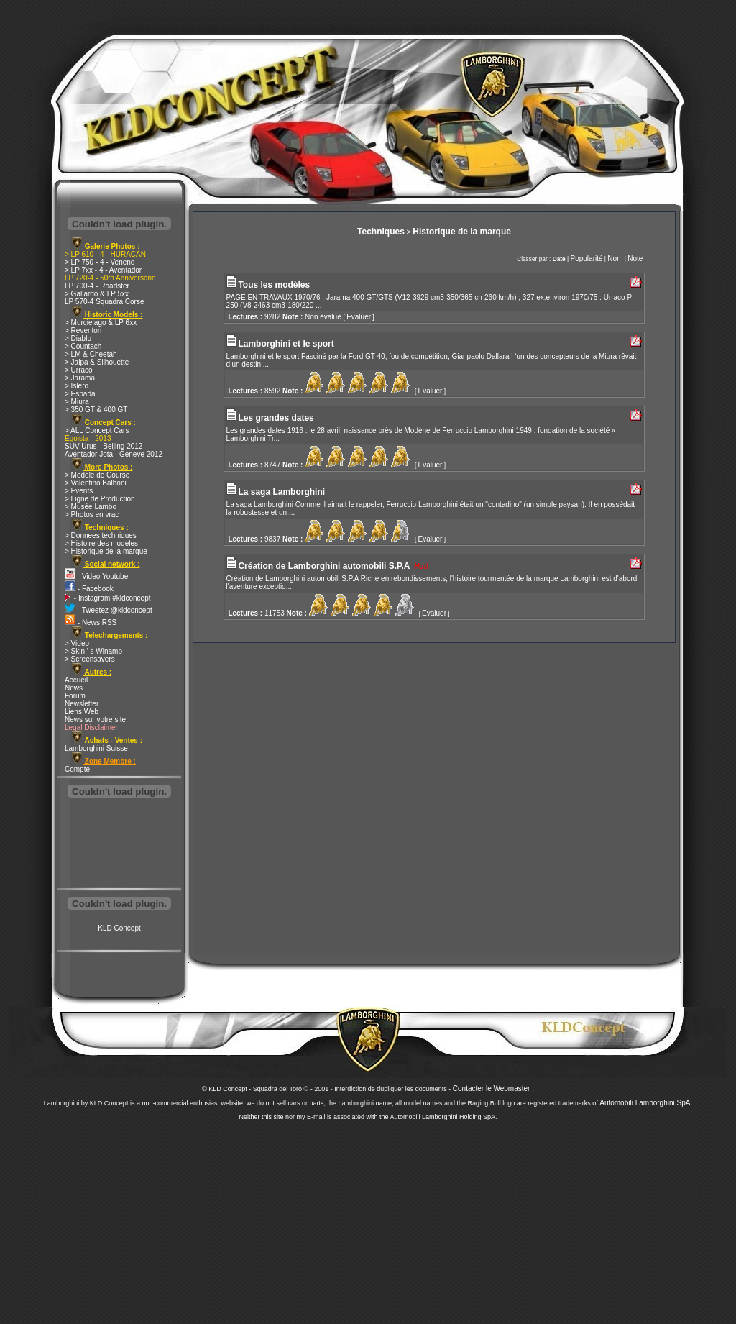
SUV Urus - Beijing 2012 (103, 446)
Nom (614, 258)
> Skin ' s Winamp (93, 651)
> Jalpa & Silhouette (97, 362)
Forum (75, 696)
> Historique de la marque (106, 551)
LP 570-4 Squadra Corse (104, 302)
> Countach (83, 346)
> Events (79, 491)
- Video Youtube (96, 576)
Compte (77, 769)
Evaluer (358, 317)
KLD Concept (119, 928)
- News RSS (90, 622)
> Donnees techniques (101, 535)
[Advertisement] (119, 844)
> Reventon (83, 330)
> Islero (76, 386)
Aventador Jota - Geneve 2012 (113, 454)
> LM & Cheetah (91, 354)
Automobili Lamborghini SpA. (645, 1103)
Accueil (76, 680)
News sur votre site (95, 719)
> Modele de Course (97, 475)
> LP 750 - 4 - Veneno (99, 262)
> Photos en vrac (92, 515)
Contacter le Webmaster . (493, 1088)
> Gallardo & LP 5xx (97, 294)
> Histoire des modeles (101, 543)
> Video (77, 643)
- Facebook (89, 589)
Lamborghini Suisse (96, 748)
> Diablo (78, 338)
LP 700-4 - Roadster (97, 286)
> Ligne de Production (100, 499)
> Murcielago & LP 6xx (101, 323)
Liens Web (81, 712)
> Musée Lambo (90, 507)
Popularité (587, 258)
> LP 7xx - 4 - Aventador (103, 270)
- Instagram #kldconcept (108, 598)
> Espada (80, 394)
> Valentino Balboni (95, 483)
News (74, 688)
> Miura (77, 402)
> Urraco (79, 370)
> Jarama (80, 378)
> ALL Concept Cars (97, 430)
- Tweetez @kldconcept (108, 610)
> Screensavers (90, 659)
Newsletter (81, 704)
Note (635, 258)
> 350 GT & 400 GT (96, 410)
